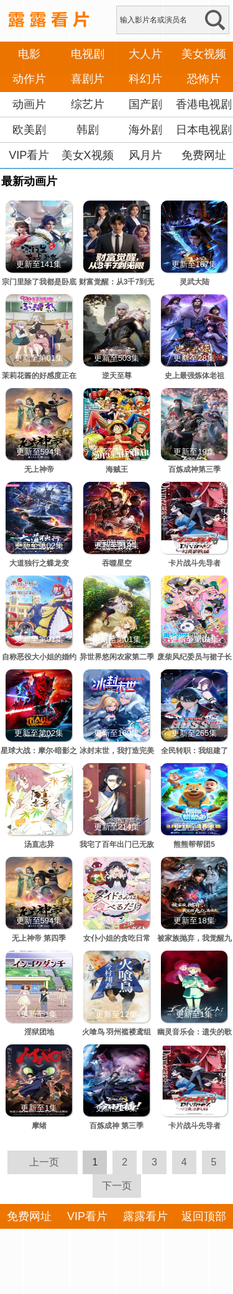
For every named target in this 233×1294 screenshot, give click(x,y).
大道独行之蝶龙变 (39, 563)
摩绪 (39, 1125)
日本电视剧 (204, 130)
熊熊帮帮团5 (194, 844)
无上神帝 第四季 (39, 938)
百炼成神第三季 (194, 469)
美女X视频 (88, 155)
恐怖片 (204, 79)
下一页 (117, 1185)
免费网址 (203, 155)
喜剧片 (87, 79)
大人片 (145, 54)
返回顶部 (203, 1216)
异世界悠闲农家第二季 (117, 657)
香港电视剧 (204, 104)
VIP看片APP (29, 167)
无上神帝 (39, 469)
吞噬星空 (117, 563)
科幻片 (145, 79)
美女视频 (203, 54)
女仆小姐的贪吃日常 (116, 938)
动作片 (29, 79)
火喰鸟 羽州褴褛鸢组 (116, 1032)
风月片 (145, 155)
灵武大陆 (194, 282)
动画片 (29, 104)
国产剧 (145, 104)
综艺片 (87, 104)
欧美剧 (29, 130)
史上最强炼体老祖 (194, 375)
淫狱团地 (39, 1032)
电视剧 (87, 54)
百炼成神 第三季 (116, 1125)
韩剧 (87, 130)
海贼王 (117, 469)
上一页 (44, 1162)
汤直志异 (39, 844)
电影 (29, 54)
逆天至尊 (117, 375)
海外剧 (145, 130)
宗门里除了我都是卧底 (39, 282)
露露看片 (145, 1216)
